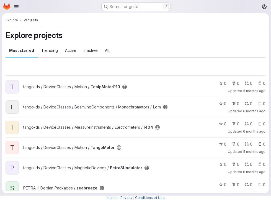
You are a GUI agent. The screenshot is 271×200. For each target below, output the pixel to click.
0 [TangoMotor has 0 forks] (235, 144)
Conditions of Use (150, 198)
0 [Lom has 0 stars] (222, 103)
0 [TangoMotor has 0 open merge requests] (248, 144)
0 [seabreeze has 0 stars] (222, 184)
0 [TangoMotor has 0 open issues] (261, 144)
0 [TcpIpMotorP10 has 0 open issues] (261, 83)
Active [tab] (70, 50)
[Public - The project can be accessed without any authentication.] (124, 87)
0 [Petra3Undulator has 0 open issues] (261, 164)
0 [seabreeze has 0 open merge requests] (248, 184)
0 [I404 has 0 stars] (222, 123)
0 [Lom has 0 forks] (235, 103)
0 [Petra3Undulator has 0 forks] (235, 164)
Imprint (112, 198)
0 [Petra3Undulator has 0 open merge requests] (248, 164)
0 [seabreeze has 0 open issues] (261, 184)
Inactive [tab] (91, 50)
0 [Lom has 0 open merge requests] (248, 103)
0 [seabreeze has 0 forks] (235, 184)
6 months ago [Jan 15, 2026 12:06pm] (254, 131)
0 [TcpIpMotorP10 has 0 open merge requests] (248, 83)
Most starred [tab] (21, 50)
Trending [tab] (49, 50)
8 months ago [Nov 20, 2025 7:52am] (254, 172)
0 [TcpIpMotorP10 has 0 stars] (222, 83)
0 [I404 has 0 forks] (235, 123)
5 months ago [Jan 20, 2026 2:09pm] (254, 91)
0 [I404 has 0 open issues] (261, 123)
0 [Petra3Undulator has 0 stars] (222, 164)
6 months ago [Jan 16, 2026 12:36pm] (254, 111)
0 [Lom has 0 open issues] (261, 103)
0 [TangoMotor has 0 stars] (222, 144)
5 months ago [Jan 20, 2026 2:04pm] (254, 152)
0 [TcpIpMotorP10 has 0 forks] (235, 83)
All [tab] (107, 50)
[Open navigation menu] (16, 6)
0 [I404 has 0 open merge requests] (248, 123)
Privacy (126, 198)
